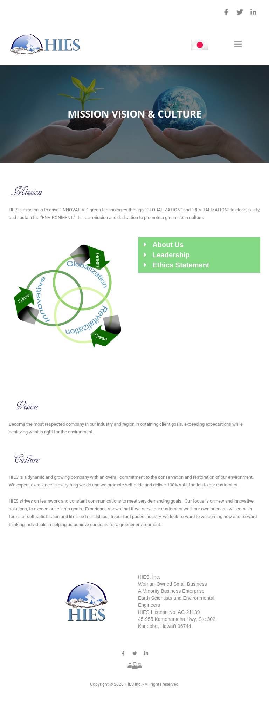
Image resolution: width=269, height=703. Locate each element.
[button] (237, 44)
